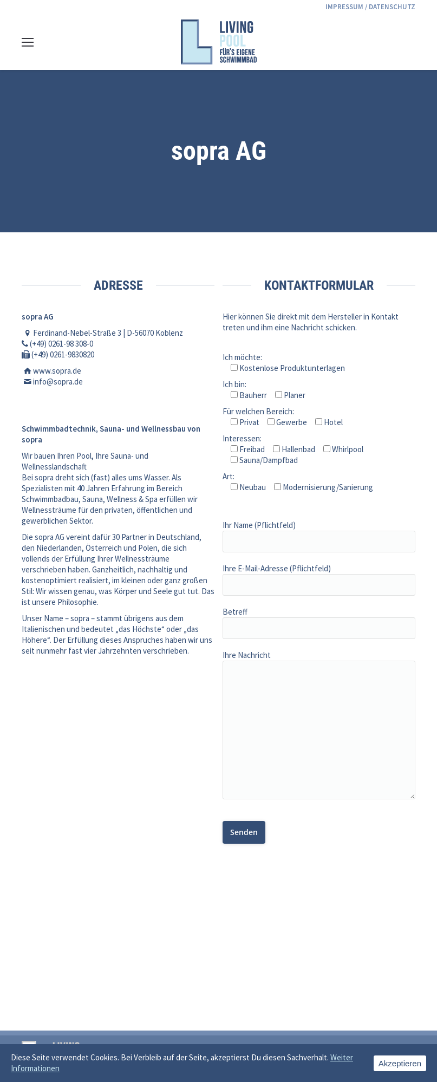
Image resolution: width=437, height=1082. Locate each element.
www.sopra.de (57, 371)
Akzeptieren (400, 1063)
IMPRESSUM (344, 6)
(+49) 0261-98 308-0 (61, 343)
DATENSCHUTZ (392, 6)
